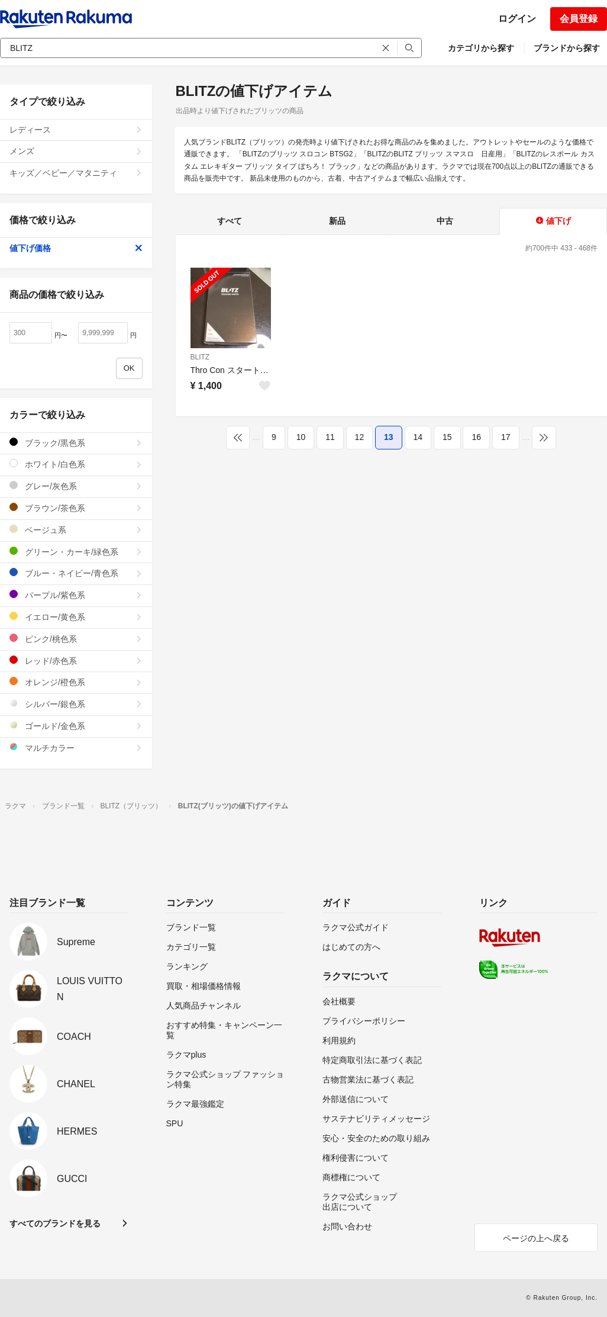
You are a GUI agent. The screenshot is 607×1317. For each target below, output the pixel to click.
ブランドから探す (567, 48)
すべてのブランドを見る (55, 1223)
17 (506, 437)
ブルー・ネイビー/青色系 (76, 573)
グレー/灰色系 (76, 486)
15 (447, 437)
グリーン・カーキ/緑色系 (76, 552)
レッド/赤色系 (76, 661)
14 (418, 437)
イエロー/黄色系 (76, 617)
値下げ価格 (76, 248)
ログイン (517, 19)
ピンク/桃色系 (76, 639)
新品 (337, 221)
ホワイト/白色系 (76, 464)
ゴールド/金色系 (76, 726)
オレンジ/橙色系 (76, 682)
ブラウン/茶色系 (76, 508)
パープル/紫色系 (76, 595)
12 (359, 437)
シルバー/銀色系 (76, 704)
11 (330, 437)
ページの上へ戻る (536, 1238)
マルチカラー (76, 748)
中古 (445, 221)
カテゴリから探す (481, 48)
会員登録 (579, 19)
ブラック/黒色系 (76, 443)
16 (476, 437)
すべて (229, 221)
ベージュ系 (76, 530)
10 (301, 437)
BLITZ (200, 357)
